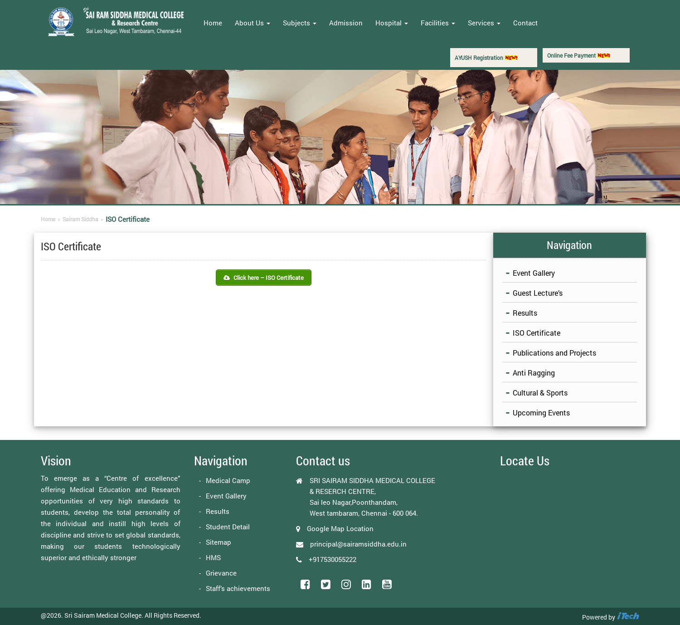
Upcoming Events (541, 412)
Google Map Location (340, 528)
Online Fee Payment (578, 55)
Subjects (299, 22)
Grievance (221, 572)
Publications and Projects (554, 352)
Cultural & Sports (540, 392)
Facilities (438, 22)
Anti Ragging (534, 372)
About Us (252, 22)
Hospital (391, 22)
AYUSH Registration (486, 57)
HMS (213, 557)
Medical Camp (228, 480)
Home (213, 22)
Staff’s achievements (238, 588)
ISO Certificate (536, 332)
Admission (346, 22)
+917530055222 (332, 559)
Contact (525, 22)
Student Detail (228, 526)
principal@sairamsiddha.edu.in (358, 543)
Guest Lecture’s (538, 293)
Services (484, 22)
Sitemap (218, 542)
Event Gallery (534, 273)
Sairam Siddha (80, 219)
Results (525, 312)
